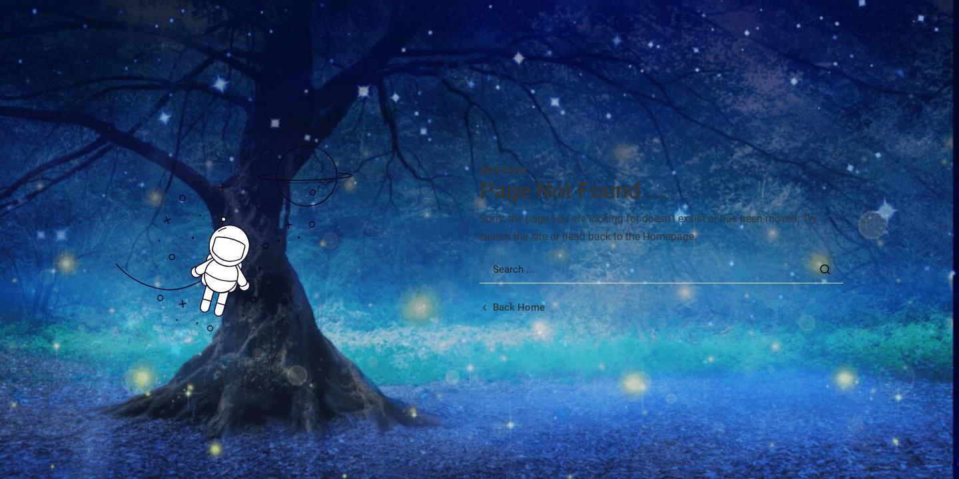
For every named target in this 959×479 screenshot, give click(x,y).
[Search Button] (825, 269)
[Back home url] (512, 307)
